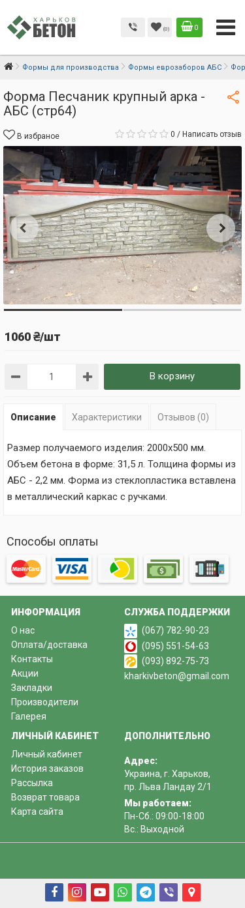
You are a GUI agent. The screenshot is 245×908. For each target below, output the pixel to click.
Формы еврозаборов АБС (174, 67)
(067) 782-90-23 (175, 630)
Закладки (31, 687)
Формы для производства (70, 67)
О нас (23, 630)
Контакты (32, 659)
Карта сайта (37, 811)
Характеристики (107, 417)
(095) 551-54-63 (175, 646)
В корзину (172, 376)
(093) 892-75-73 (175, 661)
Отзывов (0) (183, 417)
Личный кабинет (46, 754)
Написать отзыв (212, 134)
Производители (44, 702)
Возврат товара (45, 797)
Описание (33, 417)
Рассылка (32, 783)
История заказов (47, 768)
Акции (25, 673)
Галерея (28, 716)
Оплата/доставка (49, 644)
